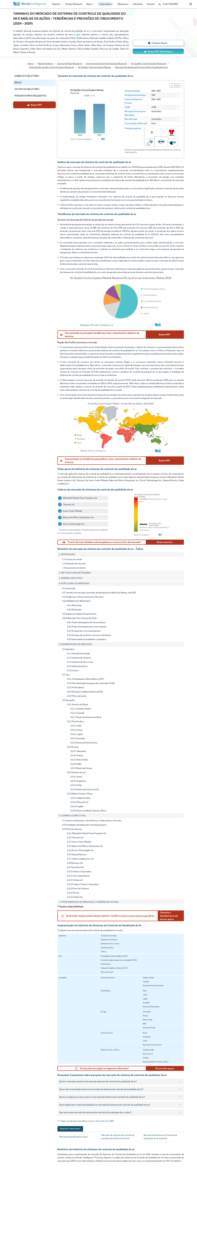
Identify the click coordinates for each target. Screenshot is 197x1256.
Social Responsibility (48, 1197)
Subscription (105, 4)
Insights (17, 1209)
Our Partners (45, 1191)
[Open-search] (191, 4)
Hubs (41, 1221)
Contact (151, 4)
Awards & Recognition (23, 1203)
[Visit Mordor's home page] (29, 4)
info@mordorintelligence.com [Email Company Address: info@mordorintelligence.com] (82, 1210)
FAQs (41, 1203)
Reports (56, 4)
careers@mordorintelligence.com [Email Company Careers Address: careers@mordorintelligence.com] (122, 1192)
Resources (123, 4)
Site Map (43, 1239)
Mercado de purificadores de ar (73, 1136)
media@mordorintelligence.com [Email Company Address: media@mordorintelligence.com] (84, 1220)
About (89, 4)
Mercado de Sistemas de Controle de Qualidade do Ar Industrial (160, 1137)
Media (16, 1197)
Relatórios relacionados (70, 1128)
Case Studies (45, 1209)
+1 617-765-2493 (168, 4)
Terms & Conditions (48, 1227)
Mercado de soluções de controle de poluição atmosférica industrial (117, 1137)
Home (16, 1179)
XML (15, 1239)
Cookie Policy (45, 1233)
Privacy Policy (19, 1233)
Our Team (43, 1185)
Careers (17, 1227)
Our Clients (18, 1191)
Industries (138, 4)
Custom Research (73, 4)
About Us (17, 1185)
